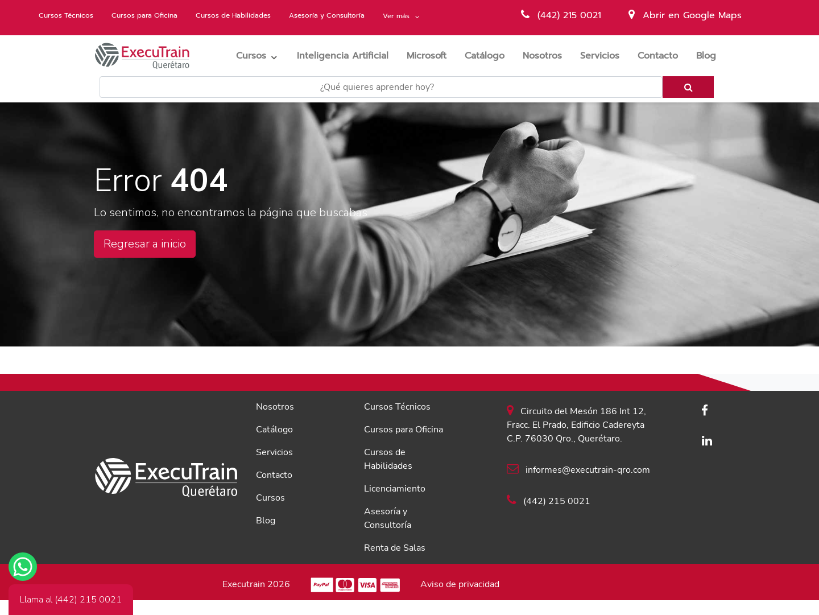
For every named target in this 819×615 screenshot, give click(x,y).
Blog (710, 55)
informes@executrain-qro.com (578, 469)
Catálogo (489, 55)
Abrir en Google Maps (685, 15)
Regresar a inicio (145, 243)
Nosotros (547, 55)
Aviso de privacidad (459, 584)
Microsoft (431, 55)
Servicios (604, 55)
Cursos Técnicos (66, 15)
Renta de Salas (394, 548)
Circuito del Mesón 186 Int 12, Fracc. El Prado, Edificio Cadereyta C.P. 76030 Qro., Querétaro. (576, 424)
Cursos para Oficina (144, 15)
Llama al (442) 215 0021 (71, 599)
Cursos (251, 56)
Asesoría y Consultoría (327, 15)
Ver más (397, 16)
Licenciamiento (394, 488)
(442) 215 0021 (561, 15)
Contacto (662, 55)
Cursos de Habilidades (233, 15)
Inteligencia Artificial (347, 55)
